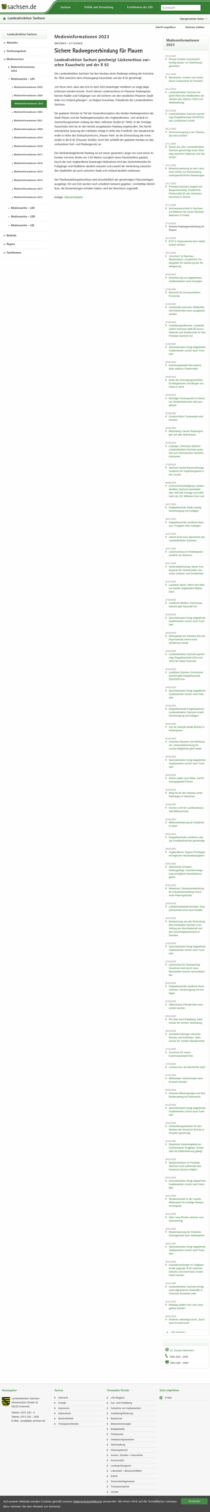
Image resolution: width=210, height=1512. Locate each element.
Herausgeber (9, 1390)
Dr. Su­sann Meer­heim (182, 1350)
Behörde (11, 235)
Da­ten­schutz (64, 1413)
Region (11, 244)
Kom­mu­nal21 (117, 1460)
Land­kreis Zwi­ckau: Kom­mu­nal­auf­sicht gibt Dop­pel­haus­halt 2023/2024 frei (186, 676)
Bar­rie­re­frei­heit (65, 1418)
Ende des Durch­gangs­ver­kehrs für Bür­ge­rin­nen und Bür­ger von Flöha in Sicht (186, 383)
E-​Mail (168, 1397)
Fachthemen (14, 253)
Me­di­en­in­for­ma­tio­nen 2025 (28, 87)
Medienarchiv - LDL (23, 225)
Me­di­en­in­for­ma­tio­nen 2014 (28, 180)
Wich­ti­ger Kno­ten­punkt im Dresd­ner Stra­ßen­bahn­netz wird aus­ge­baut (187, 402)
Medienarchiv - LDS (23, 79)
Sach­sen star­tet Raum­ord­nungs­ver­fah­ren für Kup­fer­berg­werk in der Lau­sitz (186, 471)
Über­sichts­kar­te (73, 197)
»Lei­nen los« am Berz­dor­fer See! (187, 1067)
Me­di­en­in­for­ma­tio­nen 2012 (28, 197)
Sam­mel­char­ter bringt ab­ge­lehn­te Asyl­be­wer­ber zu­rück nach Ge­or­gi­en (187, 1184)
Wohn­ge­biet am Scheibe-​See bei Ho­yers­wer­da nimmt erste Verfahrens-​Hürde (187, 639)
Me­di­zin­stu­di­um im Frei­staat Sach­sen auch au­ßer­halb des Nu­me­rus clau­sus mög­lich (185, 1166)
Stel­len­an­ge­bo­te (16, 51)
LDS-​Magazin (118, 1397)
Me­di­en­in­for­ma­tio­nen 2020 (28, 129)
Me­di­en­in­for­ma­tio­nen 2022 (28, 112)
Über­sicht (63, 1397)
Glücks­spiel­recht (119, 1450)
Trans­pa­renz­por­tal (120, 1486)
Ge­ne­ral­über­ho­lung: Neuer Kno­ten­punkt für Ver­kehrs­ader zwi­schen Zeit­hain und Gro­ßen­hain (186, 570)
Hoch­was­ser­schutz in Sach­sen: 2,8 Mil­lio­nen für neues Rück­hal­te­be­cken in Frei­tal (186, 212)
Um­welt (114, 1492)
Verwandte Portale (118, 1390)
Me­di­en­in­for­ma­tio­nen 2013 (28, 189)
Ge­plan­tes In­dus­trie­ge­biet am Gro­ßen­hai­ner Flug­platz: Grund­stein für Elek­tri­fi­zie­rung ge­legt (186, 1148)
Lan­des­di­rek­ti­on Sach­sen (26, 18)
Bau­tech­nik (116, 1418)
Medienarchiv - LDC (23, 208)
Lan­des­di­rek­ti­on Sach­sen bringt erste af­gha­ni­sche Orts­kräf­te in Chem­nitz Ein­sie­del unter (186, 1290)
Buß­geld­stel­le (118, 1429)
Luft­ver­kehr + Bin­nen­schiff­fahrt (126, 1471)
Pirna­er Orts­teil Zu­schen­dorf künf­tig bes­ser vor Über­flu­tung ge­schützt (185, 62)
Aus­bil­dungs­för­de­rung (122, 1413)
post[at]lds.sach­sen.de (33, 1420)
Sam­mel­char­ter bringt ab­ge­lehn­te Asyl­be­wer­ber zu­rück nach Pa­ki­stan (187, 694)
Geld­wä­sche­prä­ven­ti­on (122, 1439)
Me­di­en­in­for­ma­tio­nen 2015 (28, 172)
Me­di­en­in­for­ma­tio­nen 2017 (28, 155)
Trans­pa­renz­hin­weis (68, 1424)
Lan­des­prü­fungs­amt (121, 1465)
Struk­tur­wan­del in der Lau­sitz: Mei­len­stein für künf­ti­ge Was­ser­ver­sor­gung (186, 1202)
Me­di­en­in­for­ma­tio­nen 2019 (28, 138)
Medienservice (15, 59)
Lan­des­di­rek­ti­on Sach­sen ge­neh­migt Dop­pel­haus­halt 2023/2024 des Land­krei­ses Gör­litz (187, 117)
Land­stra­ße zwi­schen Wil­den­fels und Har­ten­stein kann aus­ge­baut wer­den (187, 310)
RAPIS (114, 1476)
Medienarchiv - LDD (23, 217)
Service (59, 1390)
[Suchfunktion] (181, 8)
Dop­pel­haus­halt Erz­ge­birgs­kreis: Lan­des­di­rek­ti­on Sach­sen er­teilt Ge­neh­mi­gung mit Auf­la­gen (186, 712)
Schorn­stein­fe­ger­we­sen (123, 1481)
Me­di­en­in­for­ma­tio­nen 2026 (23, 69)
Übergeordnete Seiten (192, 18)
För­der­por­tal (117, 1434)
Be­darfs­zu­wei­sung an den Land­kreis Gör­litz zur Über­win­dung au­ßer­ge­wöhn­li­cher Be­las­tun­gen (186, 172)
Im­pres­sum (63, 1408)
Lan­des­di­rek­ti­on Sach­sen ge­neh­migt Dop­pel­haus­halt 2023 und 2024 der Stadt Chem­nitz (187, 657)
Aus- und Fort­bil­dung (121, 1403)
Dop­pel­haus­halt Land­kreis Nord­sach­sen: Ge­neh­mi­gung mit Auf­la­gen (186, 990)
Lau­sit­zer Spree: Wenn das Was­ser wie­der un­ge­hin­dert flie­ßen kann (187, 588)
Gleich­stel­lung (118, 1444)
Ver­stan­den (194, 1501)
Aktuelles (12, 43)
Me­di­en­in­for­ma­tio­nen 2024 (28, 96)
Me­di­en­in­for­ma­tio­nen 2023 (29, 104)
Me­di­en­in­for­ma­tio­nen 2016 (28, 163)
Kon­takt (62, 1403)
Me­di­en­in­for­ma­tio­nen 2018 (28, 146)
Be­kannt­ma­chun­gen (121, 1424)
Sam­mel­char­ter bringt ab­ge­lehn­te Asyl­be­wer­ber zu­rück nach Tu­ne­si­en (187, 350)
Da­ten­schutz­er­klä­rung (87, 1501)
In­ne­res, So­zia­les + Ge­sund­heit (127, 1455)
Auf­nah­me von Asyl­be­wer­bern (126, 1408)
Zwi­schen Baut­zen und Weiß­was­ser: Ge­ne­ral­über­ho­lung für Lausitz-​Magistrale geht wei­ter (187, 745)
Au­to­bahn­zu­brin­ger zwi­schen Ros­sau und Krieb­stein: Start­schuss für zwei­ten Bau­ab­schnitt (186, 1037)
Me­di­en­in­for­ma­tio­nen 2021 (28, 121)
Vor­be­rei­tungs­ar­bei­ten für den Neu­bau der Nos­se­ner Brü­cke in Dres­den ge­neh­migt (186, 1129)
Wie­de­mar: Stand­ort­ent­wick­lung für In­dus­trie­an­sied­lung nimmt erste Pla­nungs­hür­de (186, 892)
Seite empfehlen (169, 1390)
